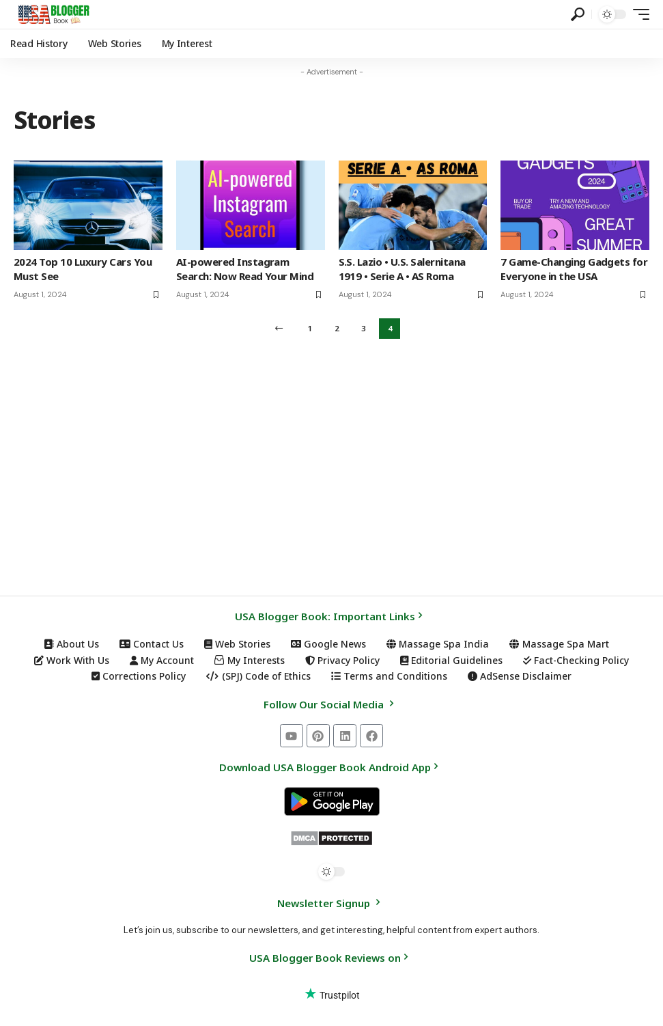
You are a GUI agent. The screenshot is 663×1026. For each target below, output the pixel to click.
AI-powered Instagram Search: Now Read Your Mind (245, 332)
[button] (577, 14)
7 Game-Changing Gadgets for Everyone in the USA (573, 332)
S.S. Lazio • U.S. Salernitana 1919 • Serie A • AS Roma (402, 332)
